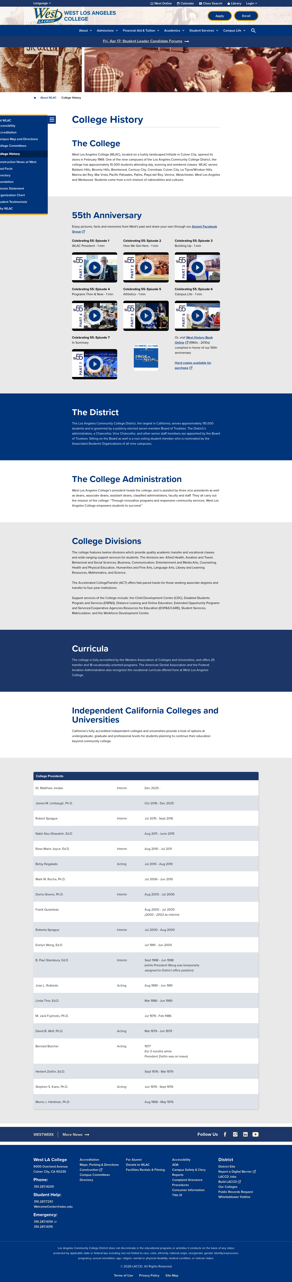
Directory (86, 1180)
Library (236, 3)
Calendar (187, 3)
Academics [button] (172, 30)
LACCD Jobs (227, 1176)
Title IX (177, 1195)
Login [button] (250, 3)
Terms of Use (123, 1275)
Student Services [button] (201, 30)
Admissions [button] (105, 30)
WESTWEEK (43, 1134)
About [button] (83, 30)
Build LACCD (229, 1181)
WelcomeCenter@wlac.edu (53, 1206)
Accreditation (89, 1159)
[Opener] (288, 1124)
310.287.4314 (43, 1221)
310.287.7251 (43, 1201)
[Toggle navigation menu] (4, 120)
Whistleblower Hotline (234, 1197)
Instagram (235, 1134)
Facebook (225, 1134)
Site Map (171, 1275)
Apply (220, 16)
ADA (175, 1164)
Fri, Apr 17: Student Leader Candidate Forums (142, 41)
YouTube (255, 1134)
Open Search (253, 30)
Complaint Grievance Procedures (187, 1182)
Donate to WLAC (138, 1164)
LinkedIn (245, 1134)
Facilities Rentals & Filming (145, 1169)
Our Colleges (227, 1186)
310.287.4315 (43, 1226)
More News (73, 1134)
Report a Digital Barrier (237, 1171)
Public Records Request (235, 1191)
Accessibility (181, 1159)
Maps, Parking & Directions (99, 1164)
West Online (163, 3)
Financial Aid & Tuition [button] (139, 30)
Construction (91, 1169)
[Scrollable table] (146, 940)
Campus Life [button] (232, 30)
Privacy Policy (149, 1275)
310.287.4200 (44, 1186)
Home (34, 97)
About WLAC (48, 98)
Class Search (212, 3)
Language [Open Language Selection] (40, 3)
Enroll (246, 16)
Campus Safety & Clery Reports (189, 1172)
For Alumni (134, 1159)
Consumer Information (188, 1190)
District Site (226, 1166)
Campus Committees (95, 1174)
